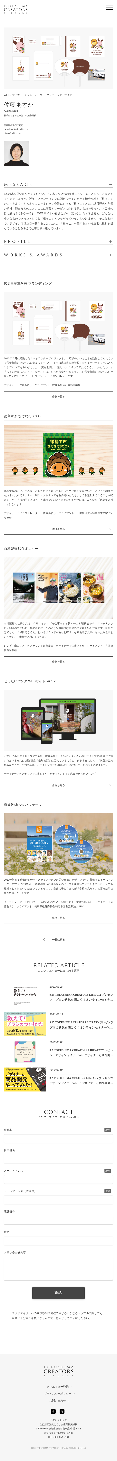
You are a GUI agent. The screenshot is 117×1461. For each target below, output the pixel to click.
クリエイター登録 (58, 1386)
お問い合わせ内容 (15, 1252)
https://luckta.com (12, 133)
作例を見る (58, 396)
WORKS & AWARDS (33, 255)
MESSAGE (18, 184)
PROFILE (17, 241)
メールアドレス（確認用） (57, 1191)
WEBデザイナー (13, 95)
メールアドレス (57, 1171)
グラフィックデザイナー (61, 95)
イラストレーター (34, 95)
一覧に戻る (58, 939)
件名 (6, 1231)
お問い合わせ (57, 1400)
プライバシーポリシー (57, 1393)
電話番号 (9, 1211)
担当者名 (9, 1150)
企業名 (57, 1130)
